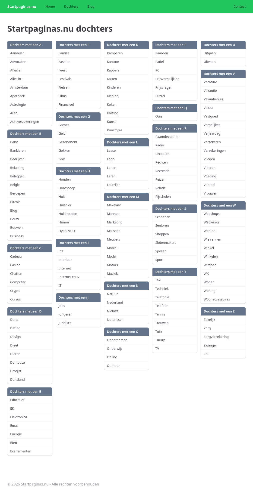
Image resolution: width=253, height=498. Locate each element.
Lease (111, 150)
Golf (62, 159)
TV (157, 348)
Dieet (14, 345)
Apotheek (17, 96)
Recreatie (162, 171)
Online (112, 357)
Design (15, 336)
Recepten (162, 154)
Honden (65, 179)
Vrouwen (210, 193)
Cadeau (16, 256)
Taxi (158, 280)
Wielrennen (212, 239)
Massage (113, 231)
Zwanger (210, 345)
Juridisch (65, 323)
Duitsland (17, 379)
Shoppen (162, 234)
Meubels (113, 239)
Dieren (15, 354)
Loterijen (113, 184)
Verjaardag (212, 133)
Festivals (65, 79)
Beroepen (17, 193)
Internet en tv (69, 277)
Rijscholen (163, 196)
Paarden (161, 53)
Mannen (113, 213)
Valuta (208, 107)
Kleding (113, 96)
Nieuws (112, 311)
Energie (16, 434)
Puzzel (160, 96)
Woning (209, 290)
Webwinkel (212, 222)
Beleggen (17, 176)
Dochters (71, 6)
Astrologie (18, 104)
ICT (61, 251)
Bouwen (16, 227)
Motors (112, 265)
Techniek (162, 288)
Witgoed (210, 265)
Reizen (160, 179)
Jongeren (66, 314)
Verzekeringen (215, 150)
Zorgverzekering (216, 336)
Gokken (64, 150)
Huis (62, 196)
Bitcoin (15, 202)
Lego (110, 159)
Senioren (162, 225)
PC (157, 70)
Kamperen (115, 53)
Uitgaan (210, 53)
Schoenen (162, 217)
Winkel (209, 248)
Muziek (112, 273)
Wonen (209, 282)
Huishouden (68, 213)
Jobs (62, 305)
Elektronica (18, 417)
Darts (14, 319)
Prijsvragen (163, 87)
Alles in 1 (17, 79)
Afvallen (16, 70)
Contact (240, 6)
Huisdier (65, 205)
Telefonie (162, 297)
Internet (65, 268)
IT (60, 285)
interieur (65, 259)
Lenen (111, 167)
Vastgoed (211, 116)
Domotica (17, 362)
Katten (112, 79)
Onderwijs (115, 348)
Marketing (115, 222)
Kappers (113, 70)
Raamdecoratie (166, 136)
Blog (90, 6)
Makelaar (114, 205)
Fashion (64, 61)
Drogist (15, 371)
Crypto (15, 290)
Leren (111, 176)
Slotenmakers (165, 242)
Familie (64, 53)
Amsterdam (19, 87)
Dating (15, 328)
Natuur (112, 294)
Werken (209, 231)
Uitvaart (210, 61)
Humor (64, 222)
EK (12, 408)
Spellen (160, 251)
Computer (17, 282)
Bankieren (18, 150)
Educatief (17, 400)
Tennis (160, 314)
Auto (13, 113)
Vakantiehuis (213, 99)
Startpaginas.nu (21, 6)
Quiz (158, 116)
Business (17, 236)
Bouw (14, 219)
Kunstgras (114, 130)
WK (206, 273)
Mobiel (112, 248)
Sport (159, 259)
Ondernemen (117, 340)
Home (50, 6)
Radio (159, 145)
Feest (63, 70)
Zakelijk (209, 319)
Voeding (210, 176)
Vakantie (210, 90)
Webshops (211, 213)
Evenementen (20, 451)
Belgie (15, 184)
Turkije (160, 340)
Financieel (66, 104)
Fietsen (64, 87)
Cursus (15, 299)
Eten (13, 442)
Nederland (115, 302)
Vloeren (209, 167)
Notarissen (115, 319)
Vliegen (209, 159)
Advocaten (18, 61)
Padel (159, 61)
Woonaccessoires (217, 299)
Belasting (17, 167)
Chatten (16, 273)
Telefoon (161, 305)
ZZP (206, 354)
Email (14, 425)
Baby (14, 142)
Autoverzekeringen (24, 121)
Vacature (210, 82)
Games (64, 125)
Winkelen (211, 256)
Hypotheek (67, 231)
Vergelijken (212, 125)
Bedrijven (17, 159)
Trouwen (161, 323)
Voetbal (209, 184)
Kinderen (114, 87)
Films (62, 96)
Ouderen (113, 365)
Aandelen (17, 53)
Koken (112, 104)
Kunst (111, 121)
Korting (112, 113)
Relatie (160, 188)
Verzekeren (212, 142)
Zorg (207, 328)
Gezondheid (68, 142)
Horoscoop (67, 188)
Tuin (158, 331)
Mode (111, 256)
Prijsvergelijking (167, 79)
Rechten (161, 162)
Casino (15, 265)
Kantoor (113, 61)
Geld (62, 133)
